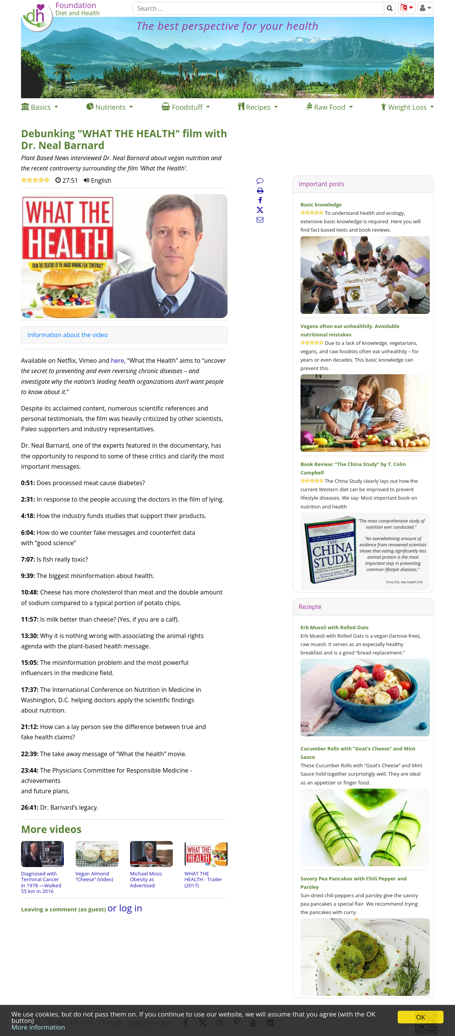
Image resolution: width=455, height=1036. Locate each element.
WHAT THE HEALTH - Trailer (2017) (203, 879)
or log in (124, 907)
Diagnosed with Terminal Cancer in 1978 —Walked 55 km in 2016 (41, 882)
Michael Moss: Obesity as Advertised (146, 879)
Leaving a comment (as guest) (64, 909)
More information (38, 1027)
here (117, 360)
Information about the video (68, 335)
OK (420, 1017)
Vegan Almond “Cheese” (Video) (94, 876)
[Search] (258, 8)
